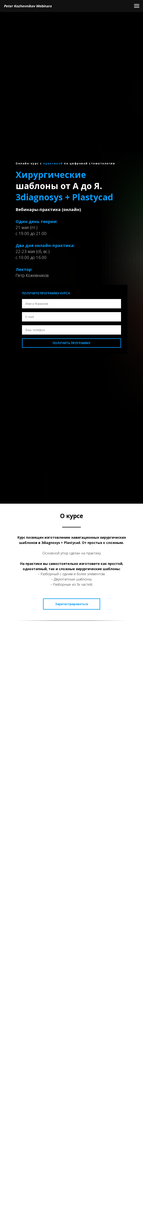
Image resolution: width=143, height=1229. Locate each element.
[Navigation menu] (136, 6)
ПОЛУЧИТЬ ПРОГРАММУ (71, 343)
